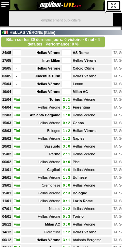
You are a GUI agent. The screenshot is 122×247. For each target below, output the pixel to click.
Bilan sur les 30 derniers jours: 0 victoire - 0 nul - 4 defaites (53, 41)
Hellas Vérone (48, 53)
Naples (79, 138)
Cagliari (53, 170)
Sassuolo (52, 146)
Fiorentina (81, 107)
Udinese (80, 177)
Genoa (78, 123)
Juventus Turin (47, 76)
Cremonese (51, 185)
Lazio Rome (83, 201)
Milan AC (80, 92)
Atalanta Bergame (45, 115)
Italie (49, 32)
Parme (54, 154)
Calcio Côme (84, 68)
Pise (76, 162)
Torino (54, 99)
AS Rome (81, 53)
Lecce (78, 84)
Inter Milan (51, 60)
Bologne (53, 131)
